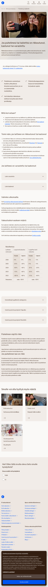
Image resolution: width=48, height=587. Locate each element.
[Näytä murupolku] (2, 9)
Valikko (44, 3)
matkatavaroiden (24, 210)
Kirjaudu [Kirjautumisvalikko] (39, 3)
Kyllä (6, 475)
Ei (5, 479)
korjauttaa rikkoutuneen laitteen (13, 201)
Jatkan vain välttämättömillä (24, 576)
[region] (24, 568)
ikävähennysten (36, 231)
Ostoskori (34, 2)
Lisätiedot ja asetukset (9, 572)
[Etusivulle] (2, 2)
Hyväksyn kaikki (24, 582)
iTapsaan (39, 143)
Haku (28, 3)
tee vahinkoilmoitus (35, 158)
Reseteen (32, 143)
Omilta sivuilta (36, 235)
